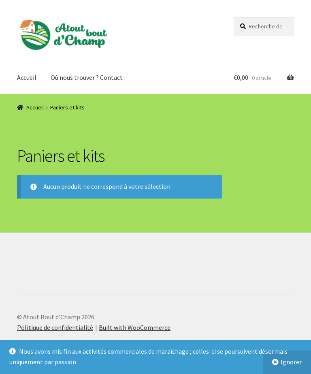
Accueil (26, 77)
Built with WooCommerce (134, 327)
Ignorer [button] (291, 362)
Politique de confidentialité (55, 327)
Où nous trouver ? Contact (87, 77)
